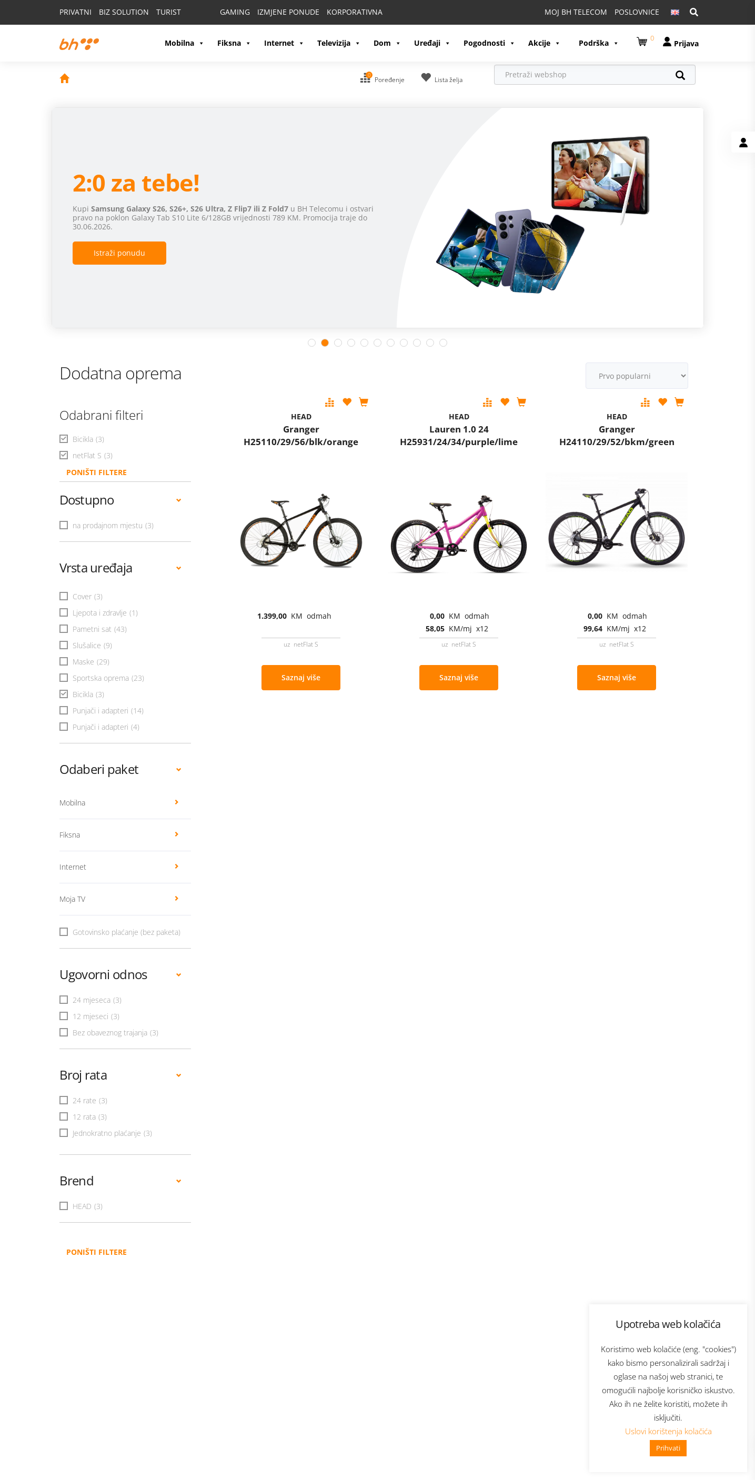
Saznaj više (300, 644)
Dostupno (120, 466)
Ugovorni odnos (120, 940)
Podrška (599, 18)
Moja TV (119, 865)
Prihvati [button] (668, 1448)
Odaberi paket (120, 735)
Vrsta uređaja (120, 533)
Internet (284, 18)
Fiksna (234, 18)
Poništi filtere (96, 1218)
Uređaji (432, 18)
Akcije (544, 18)
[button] (643, 15)
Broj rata (120, 1041)
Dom (387, 18)
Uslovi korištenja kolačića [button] (668, 1431)
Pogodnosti (490, 18)
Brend (120, 1146)
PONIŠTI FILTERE (96, 439)
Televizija (339, 18)
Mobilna (185, 18)
